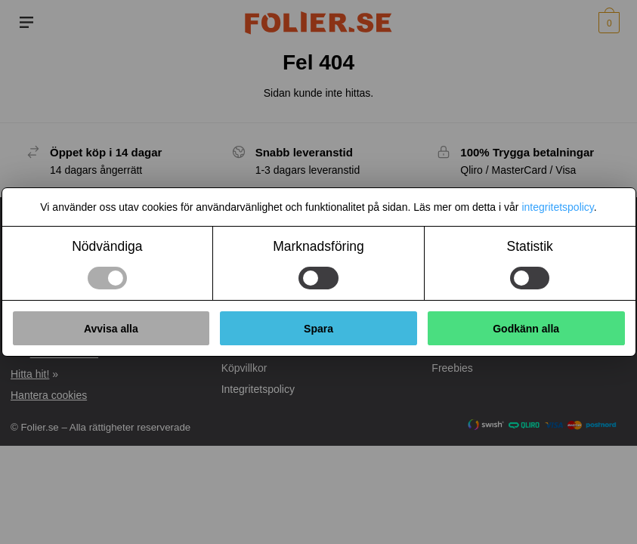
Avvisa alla (111, 329)
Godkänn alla (526, 329)
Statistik (530, 246)
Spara (318, 329)
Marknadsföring (318, 246)
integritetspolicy (557, 207)
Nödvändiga (107, 246)
